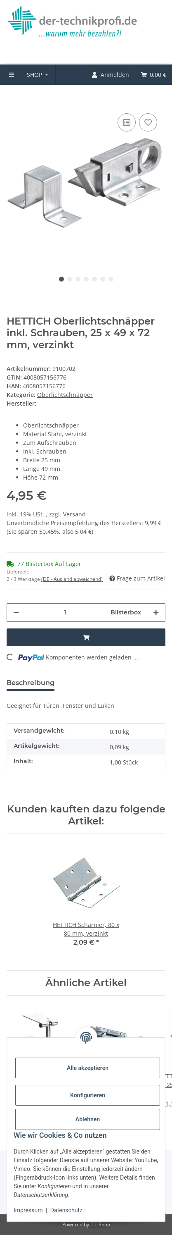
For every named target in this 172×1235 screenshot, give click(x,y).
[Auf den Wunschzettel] (148, 122)
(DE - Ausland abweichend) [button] (72, 579)
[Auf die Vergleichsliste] (127, 122)
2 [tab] (69, 279)
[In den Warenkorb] (13, 98)
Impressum (28, 1210)
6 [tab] (102, 279)
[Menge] (65, 612)
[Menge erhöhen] (156, 612)
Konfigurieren (87, 1095)
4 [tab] (86, 279)
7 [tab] (110, 279)
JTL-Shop (100, 1224)
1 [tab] (61, 279)
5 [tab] (94, 279)
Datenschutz (66, 1210)
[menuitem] (38, 74)
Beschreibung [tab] (30, 683)
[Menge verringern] (16, 612)
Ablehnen (87, 1119)
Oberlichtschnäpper (65, 395)
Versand (74, 514)
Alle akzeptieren (87, 1068)
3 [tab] (77, 279)
